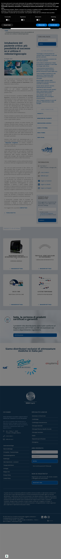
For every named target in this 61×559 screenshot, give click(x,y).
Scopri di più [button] (7, 25)
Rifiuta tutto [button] (41, 25)
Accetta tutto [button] (53, 25)
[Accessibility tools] (6, 556)
